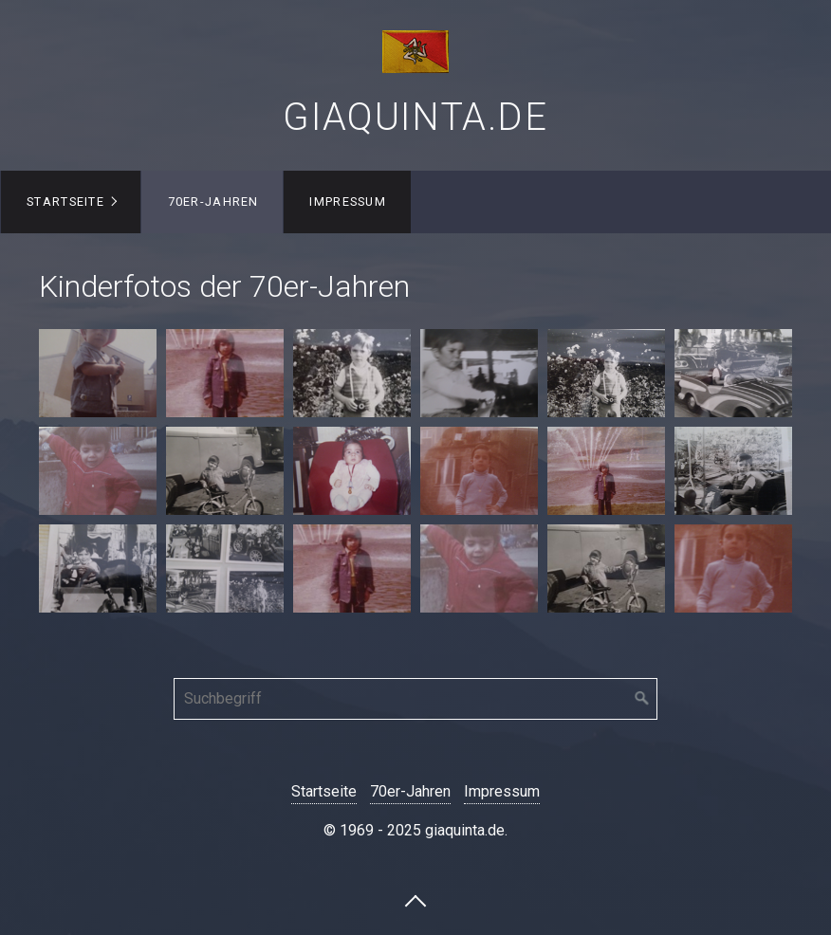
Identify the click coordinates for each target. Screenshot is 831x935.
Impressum (347, 201)
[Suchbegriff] (415, 699)
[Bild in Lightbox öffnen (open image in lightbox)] (98, 373)
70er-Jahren (213, 201)
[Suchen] (642, 699)
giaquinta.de (415, 117)
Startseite (65, 201)
